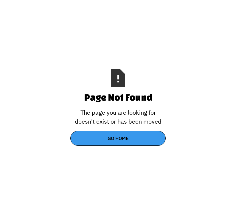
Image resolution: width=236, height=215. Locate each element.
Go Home (118, 138)
